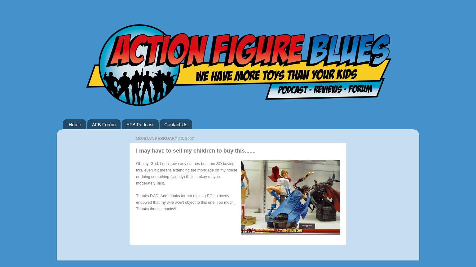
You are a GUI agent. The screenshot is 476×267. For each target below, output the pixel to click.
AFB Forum (104, 124)
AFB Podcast (140, 124)
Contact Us (175, 124)
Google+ (9, 2)
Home (75, 124)
